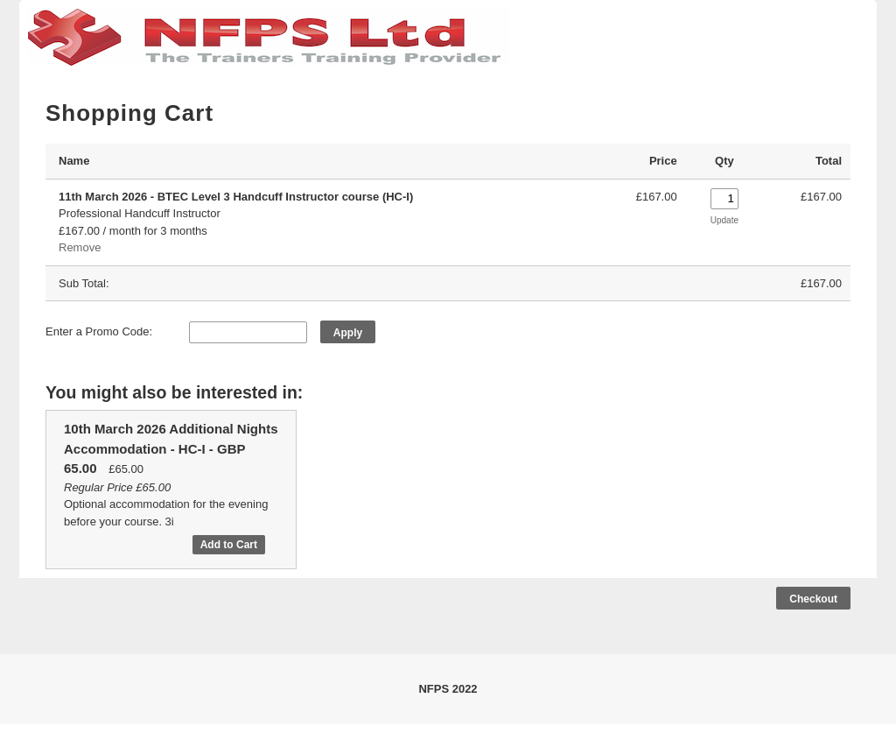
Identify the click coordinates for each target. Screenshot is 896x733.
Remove (80, 247)
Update (724, 220)
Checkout (813, 599)
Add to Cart (228, 545)
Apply (347, 333)
